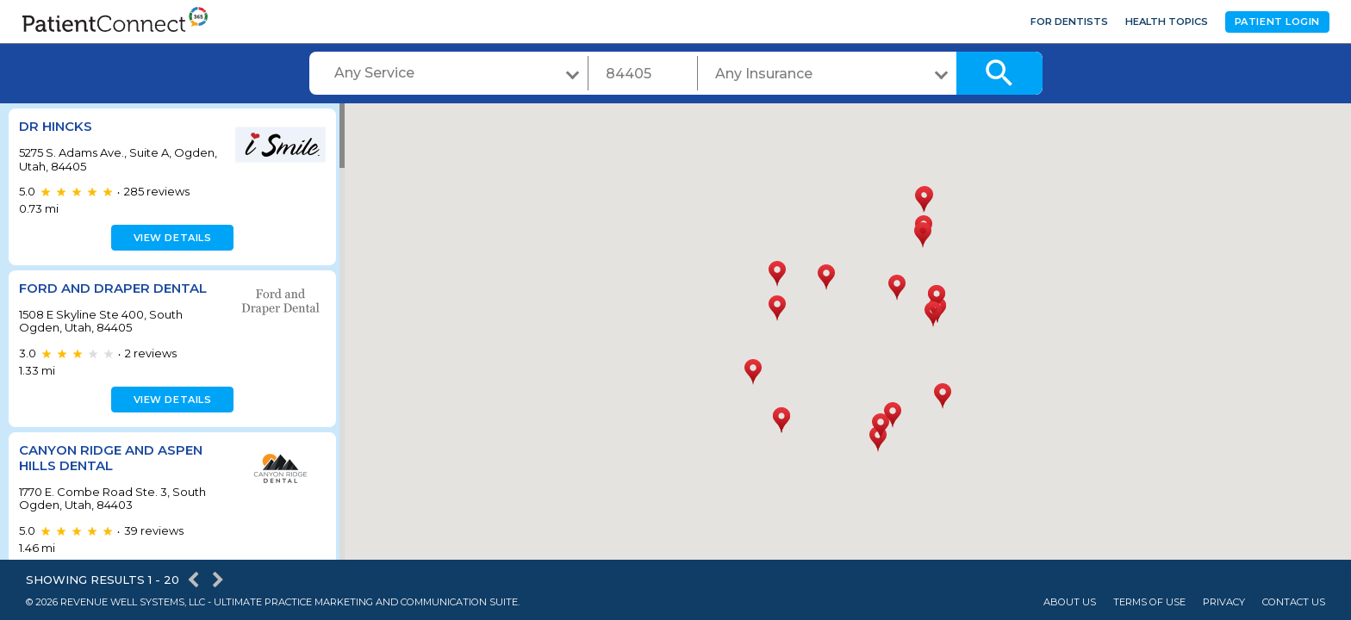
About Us (1069, 602)
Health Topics (1166, 22)
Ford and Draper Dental (113, 288)
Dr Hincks (55, 126)
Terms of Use (1149, 602)
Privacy (1224, 602)
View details (170, 238)
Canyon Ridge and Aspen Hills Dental (110, 458)
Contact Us (1293, 602)
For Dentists (1069, 22)
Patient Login (1277, 22)
